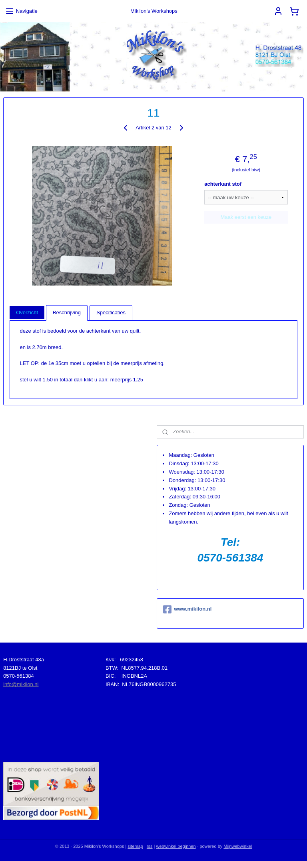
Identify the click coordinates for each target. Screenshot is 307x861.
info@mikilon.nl (20, 684)
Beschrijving (67, 312)
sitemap (135, 846)
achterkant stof (222, 184)
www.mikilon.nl (187, 609)
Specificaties (111, 312)
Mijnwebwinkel (237, 846)
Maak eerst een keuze (245, 217)
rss (150, 846)
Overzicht (27, 312)
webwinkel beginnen (176, 846)
